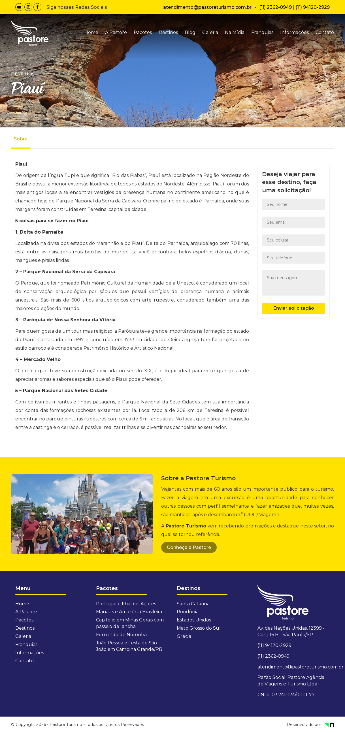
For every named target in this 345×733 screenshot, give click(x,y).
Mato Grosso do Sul (199, 628)
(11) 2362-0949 (275, 7)
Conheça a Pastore (189, 547)
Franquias (262, 32)
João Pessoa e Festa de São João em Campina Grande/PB (129, 646)
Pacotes (143, 32)
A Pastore (116, 32)
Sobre (20, 139)
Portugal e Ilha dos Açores (126, 603)
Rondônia (188, 611)
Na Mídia (234, 32)
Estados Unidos (194, 620)
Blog (190, 32)
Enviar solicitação (293, 308)
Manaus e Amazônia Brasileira (129, 611)
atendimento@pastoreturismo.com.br (207, 7)
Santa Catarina (193, 603)
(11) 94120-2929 (312, 7)
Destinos (168, 32)
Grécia (184, 636)
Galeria (210, 32)
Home (91, 32)
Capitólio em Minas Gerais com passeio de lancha (130, 623)
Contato (325, 32)
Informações (294, 32)
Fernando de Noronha (121, 634)
